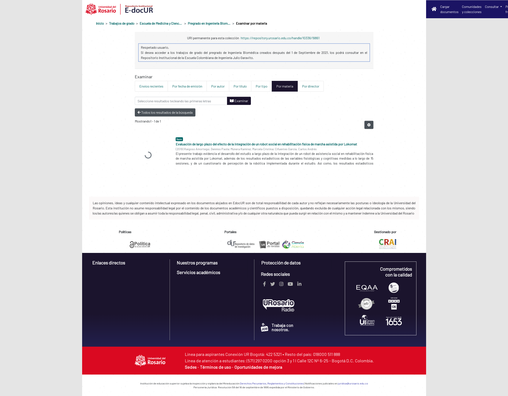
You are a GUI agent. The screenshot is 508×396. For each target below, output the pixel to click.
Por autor (218, 86)
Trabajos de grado (121, 23)
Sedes (190, 367)
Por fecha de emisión (187, 86)
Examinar (239, 101)
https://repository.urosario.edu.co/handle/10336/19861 (280, 38)
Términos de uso (215, 367)
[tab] (127, 264)
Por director (310, 86)
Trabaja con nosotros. (277, 327)
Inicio (100, 23)
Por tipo (261, 86)
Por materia (284, 86)
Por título (240, 86)
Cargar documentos (449, 9)
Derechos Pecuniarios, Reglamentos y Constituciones (272, 383)
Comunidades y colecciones (472, 9)
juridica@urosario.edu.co (353, 383)
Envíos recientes (151, 86)
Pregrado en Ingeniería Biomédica (209, 23)
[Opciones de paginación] (368, 125)
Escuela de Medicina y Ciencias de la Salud (161, 23)
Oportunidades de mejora (258, 367)
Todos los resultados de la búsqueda (165, 112)
